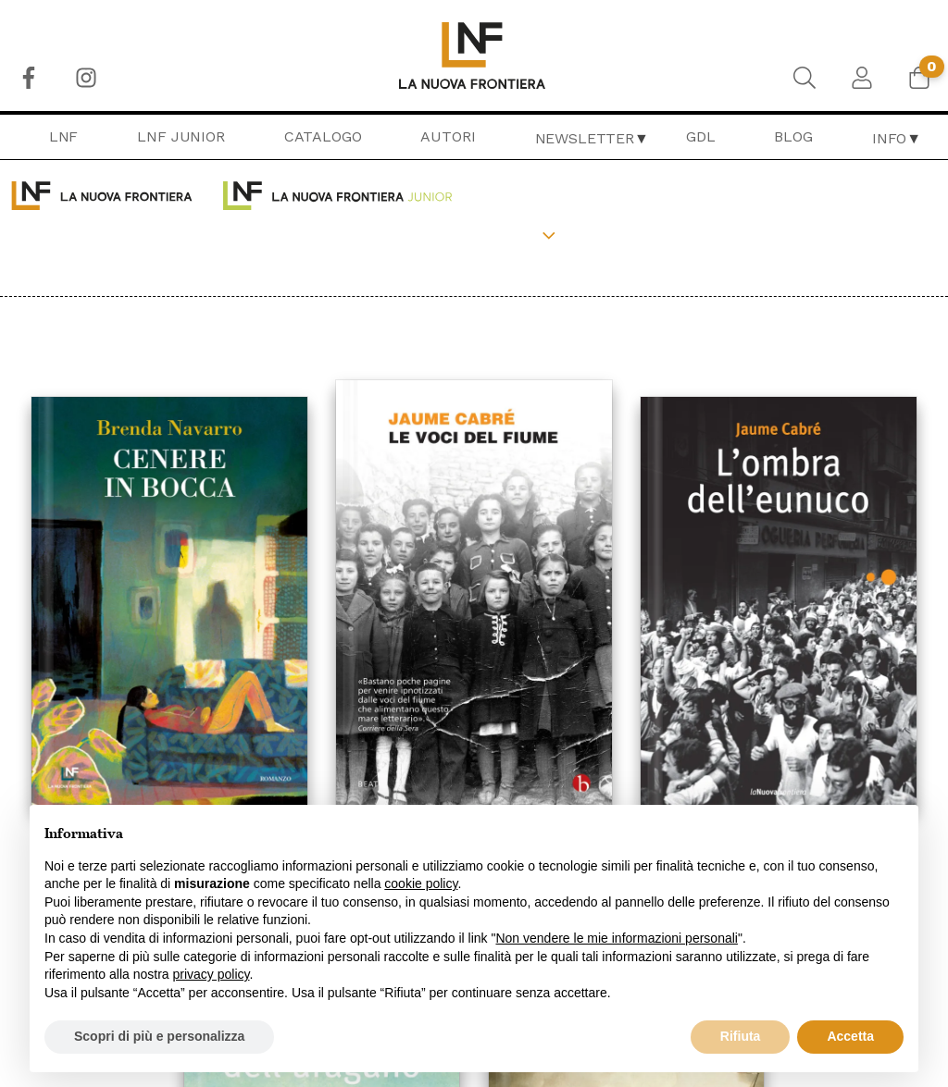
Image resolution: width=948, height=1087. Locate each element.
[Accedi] (862, 78)
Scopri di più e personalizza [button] (159, 1036)
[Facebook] (28, 78)
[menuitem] (28, 78)
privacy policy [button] (211, 974)
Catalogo (323, 136)
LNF (64, 136)
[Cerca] (804, 78)
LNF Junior (180, 136)
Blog (793, 136)
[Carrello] (919, 78)
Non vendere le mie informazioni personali (616, 938)
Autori (447, 136)
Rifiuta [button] (740, 1036)
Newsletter (584, 138)
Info (889, 138)
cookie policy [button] (420, 883)
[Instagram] (86, 78)
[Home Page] (474, 55)
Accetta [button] (850, 1036)
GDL (701, 136)
